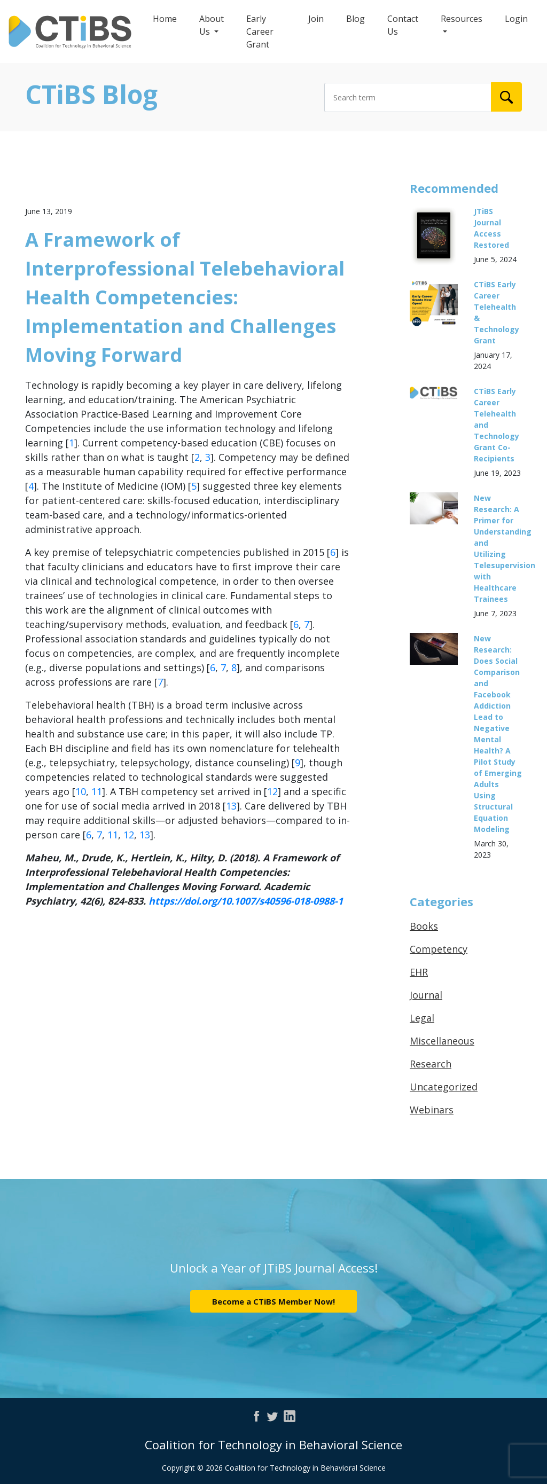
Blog (355, 19)
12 (272, 791)
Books (424, 926)
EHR (419, 971)
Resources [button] (461, 19)
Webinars (432, 1109)
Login (516, 19)
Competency (438, 949)
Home (165, 19)
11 (96, 791)
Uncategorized (444, 1086)
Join (316, 19)
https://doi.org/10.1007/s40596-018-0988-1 (246, 900)
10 (80, 791)
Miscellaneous (442, 1040)
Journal (426, 994)
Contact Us (402, 25)
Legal (422, 1017)
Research (430, 1063)
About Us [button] (211, 25)
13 (231, 805)
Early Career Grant (260, 31)
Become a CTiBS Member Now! (273, 1301)
